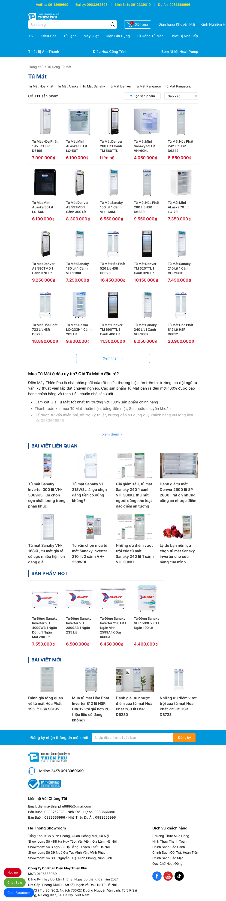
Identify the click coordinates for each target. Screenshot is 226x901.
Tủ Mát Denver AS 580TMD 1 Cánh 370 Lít (43, 268)
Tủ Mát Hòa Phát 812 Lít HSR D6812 (180, 329)
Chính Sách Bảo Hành (168, 847)
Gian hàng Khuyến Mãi (176, 24)
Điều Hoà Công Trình (110, 51)
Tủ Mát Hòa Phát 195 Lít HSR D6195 (44, 146)
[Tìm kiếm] (112, 24)
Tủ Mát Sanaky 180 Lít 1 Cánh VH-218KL (77, 268)
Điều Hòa (49, 36)
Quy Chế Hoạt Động (167, 863)
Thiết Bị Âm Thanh (43, 51)
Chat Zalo (14, 882)
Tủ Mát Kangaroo (148, 86)
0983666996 (179, 4)
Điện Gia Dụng (118, 36)
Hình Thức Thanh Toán (169, 841)
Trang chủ (35, 67)
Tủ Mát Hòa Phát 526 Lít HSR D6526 (112, 268)
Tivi (31, 36)
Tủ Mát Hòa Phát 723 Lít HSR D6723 (44, 329)
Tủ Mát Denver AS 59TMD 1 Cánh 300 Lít (77, 207)
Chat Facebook (18, 893)
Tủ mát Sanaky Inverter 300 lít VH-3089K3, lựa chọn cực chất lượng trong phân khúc (47, 495)
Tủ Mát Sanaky (93, 86)
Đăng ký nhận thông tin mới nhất (59, 737)
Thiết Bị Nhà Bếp (184, 36)
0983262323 (97, 4)
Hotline (12, 872)
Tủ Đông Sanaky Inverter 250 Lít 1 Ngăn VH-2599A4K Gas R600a (113, 627)
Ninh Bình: (122, 4)
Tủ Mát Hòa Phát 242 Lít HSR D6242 (180, 146)
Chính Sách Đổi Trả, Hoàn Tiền (175, 852)
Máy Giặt (91, 36)
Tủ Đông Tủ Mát (150, 36)
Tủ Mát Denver (120, 86)
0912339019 (141, 4)
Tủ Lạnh (70, 36)
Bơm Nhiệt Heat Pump (179, 51)
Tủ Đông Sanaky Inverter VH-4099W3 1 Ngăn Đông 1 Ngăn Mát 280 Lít (44, 627)
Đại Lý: (81, 4)
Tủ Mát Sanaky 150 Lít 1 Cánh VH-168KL (111, 207)
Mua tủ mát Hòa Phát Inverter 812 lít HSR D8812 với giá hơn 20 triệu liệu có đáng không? (91, 709)
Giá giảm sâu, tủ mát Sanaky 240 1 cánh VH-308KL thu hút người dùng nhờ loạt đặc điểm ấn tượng (134, 495)
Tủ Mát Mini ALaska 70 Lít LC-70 (178, 207)
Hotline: (41, 4)
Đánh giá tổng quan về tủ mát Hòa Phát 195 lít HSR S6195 (45, 703)
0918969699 (58, 4)
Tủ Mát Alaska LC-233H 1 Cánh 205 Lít (79, 329)
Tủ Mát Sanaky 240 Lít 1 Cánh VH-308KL (145, 329)
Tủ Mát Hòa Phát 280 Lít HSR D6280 (146, 207)
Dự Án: (163, 4)
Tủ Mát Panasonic (178, 86)
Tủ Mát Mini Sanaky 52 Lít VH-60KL (144, 146)
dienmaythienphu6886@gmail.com (64, 806)
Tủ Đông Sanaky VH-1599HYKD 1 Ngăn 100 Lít (146, 623)
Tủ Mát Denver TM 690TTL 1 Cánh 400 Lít (111, 329)
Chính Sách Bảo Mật (167, 858)
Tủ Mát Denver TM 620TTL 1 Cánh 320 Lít (145, 268)
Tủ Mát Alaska (67, 86)
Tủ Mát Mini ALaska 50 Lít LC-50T (76, 146)
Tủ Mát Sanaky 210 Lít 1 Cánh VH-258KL (179, 268)
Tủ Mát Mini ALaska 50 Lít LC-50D (42, 207)
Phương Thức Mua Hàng (170, 836)
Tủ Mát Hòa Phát (40, 86)
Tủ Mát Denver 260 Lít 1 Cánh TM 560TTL (111, 146)
